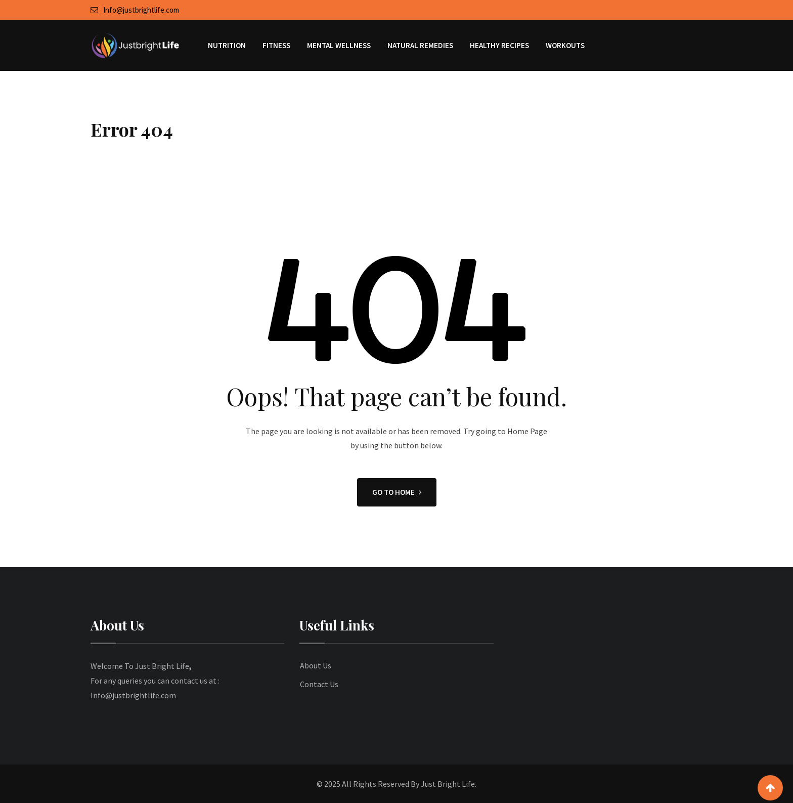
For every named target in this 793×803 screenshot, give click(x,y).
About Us (315, 665)
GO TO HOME (396, 492)
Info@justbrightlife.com (141, 10)
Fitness (276, 45)
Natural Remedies (420, 45)
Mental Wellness (339, 45)
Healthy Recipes (499, 45)
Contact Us (319, 684)
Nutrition (227, 45)
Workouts (565, 45)
